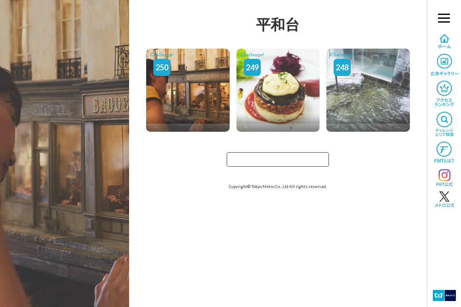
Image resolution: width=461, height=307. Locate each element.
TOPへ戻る (277, 162)
